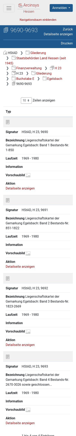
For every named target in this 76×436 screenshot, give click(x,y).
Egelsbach (52, 79)
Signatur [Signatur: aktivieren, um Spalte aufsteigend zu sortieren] (34, 111)
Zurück (68, 29)
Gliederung (36, 53)
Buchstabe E (23, 79)
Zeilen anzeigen (38, 100)
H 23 (55, 68)
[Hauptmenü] (9, 8)
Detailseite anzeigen (58, 34)
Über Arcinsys (23, 426)
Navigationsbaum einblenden (38, 19)
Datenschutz (54, 426)
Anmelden (60, 8)
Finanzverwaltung (27, 68)
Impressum (54, 430)
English (9, 418)
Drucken (67, 43)
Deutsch (24, 418)
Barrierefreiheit (24, 430)
